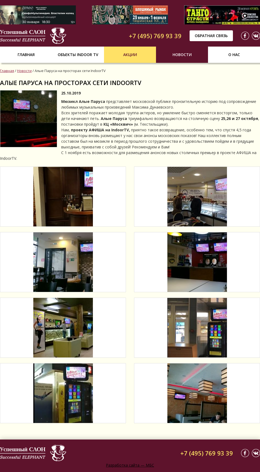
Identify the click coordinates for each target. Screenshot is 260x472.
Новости (182, 54)
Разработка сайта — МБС (130, 465)
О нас (234, 54)
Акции (130, 54)
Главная (26, 54)
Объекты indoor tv (78, 54)
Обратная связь (211, 35)
